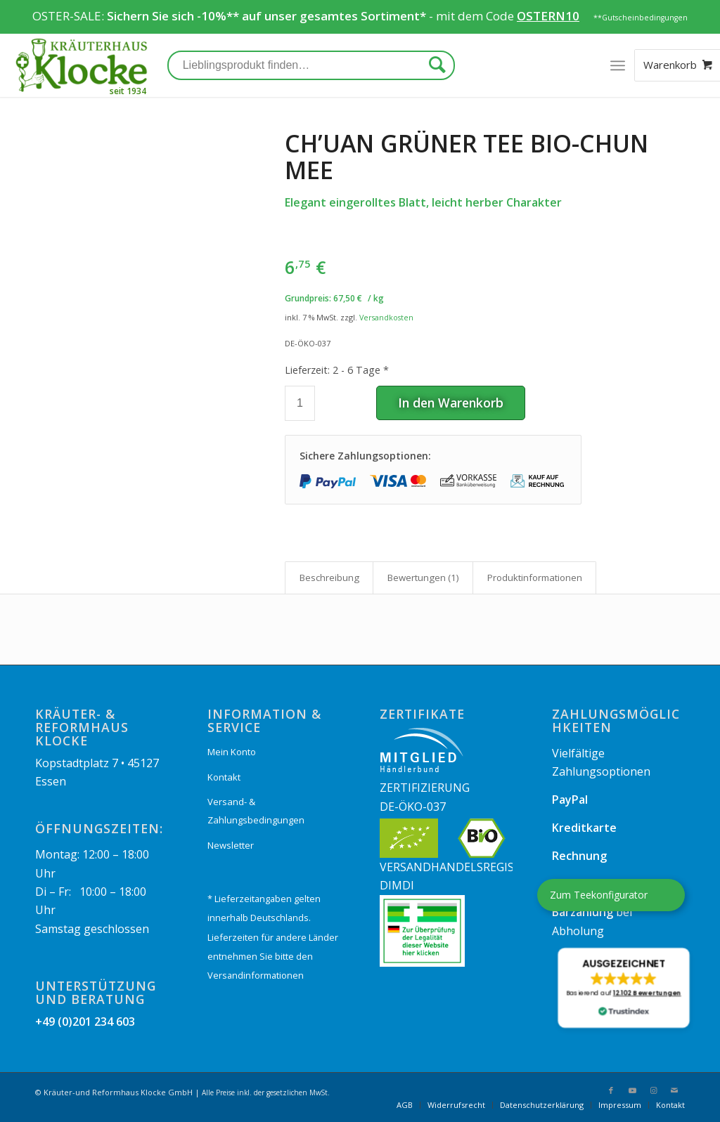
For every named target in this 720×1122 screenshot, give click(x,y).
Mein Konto (231, 751)
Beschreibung (329, 577)
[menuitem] (405, 1105)
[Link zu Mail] (674, 1090)
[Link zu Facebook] (611, 1090)
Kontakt (223, 777)
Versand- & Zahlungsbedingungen (255, 810)
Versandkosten (386, 317)
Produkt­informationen (534, 577)
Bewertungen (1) (423, 577)
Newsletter (230, 845)
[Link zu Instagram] (653, 1090)
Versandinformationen (255, 975)
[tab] (329, 577)
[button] (623, 988)
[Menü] (617, 65)
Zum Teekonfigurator (599, 894)
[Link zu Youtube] (632, 1090)
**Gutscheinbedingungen (640, 17)
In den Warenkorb (450, 402)
